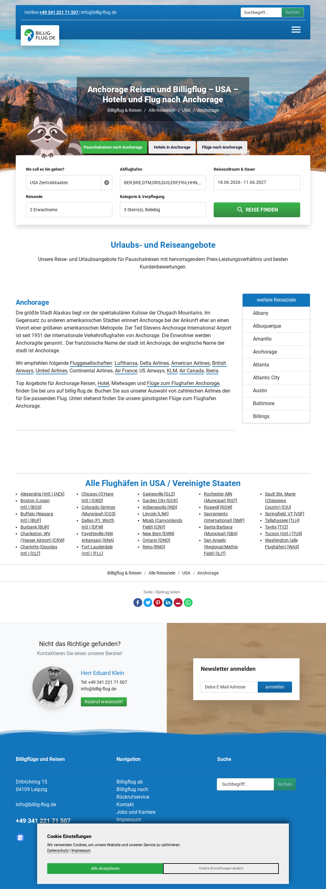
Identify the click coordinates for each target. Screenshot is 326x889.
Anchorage (208, 110)
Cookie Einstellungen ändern (221, 868)
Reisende (34, 196)
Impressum (128, 820)
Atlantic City (266, 378)
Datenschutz (58, 850)
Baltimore (263, 403)
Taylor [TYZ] (276, 526)
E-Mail (178, 602)
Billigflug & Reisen (124, 110)
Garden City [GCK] (160, 500)
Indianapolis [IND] (160, 507)
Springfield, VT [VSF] (284, 513)
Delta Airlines (154, 363)
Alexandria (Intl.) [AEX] (42, 493)
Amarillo (262, 339)
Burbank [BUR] (34, 526)
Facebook (137, 602)
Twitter (147, 602)
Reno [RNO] (154, 546)
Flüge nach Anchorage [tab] (222, 147)
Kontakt (125, 804)
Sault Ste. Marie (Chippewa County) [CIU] (280, 500)
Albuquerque (267, 326)
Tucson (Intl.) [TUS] (283, 533)
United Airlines (51, 371)
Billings (261, 416)
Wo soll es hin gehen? (45, 169)
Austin (260, 391)
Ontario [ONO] (156, 540)
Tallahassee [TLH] (282, 520)
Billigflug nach (132, 789)
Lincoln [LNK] (156, 513)
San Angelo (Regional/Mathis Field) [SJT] (221, 547)
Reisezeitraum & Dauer (234, 169)
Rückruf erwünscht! (104, 701)
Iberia (212, 371)
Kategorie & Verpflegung (142, 196)
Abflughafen (131, 169)
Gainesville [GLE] (159, 493)
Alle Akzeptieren (105, 868)
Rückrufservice (132, 797)
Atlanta (261, 365)
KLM (172, 371)
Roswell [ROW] (218, 507)
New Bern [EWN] (158, 533)
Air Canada (191, 371)
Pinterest (158, 602)
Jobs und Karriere (135, 812)
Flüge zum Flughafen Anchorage (183, 383)
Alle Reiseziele (162, 110)
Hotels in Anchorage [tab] (172, 147)
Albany (260, 313)
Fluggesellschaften (91, 363)
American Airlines (190, 363)
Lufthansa (126, 363)
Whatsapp (188, 602)
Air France (126, 371)
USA (186, 110)
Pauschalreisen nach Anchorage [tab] (113, 147)
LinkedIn (168, 602)
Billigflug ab (129, 782)
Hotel (103, 383)
